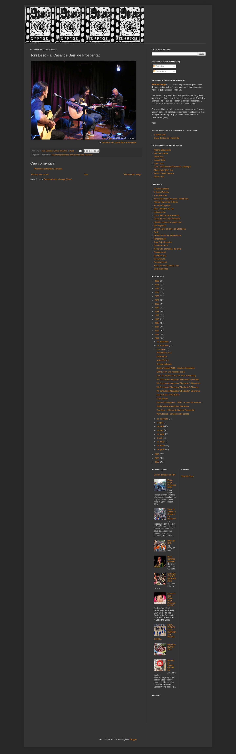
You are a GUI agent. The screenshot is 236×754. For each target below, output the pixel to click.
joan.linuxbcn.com (77, 155)
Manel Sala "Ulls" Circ (163, 170)
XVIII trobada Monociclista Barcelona (173, 406)
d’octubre (161, 349)
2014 (157, 327)
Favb (156, 232)
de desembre (163, 342)
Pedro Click (159, 177)
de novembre (163, 345)
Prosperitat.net (160, 262)
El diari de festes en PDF (165, 475)
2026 (157, 281)
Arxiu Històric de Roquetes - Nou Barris (171, 199)
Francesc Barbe (161, 153)
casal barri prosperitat (60, 155)
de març (161, 442)
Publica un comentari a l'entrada (48, 169)
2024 (157, 288)
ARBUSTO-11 (163, 360)
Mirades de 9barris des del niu (171, 665)
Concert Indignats (164, 364)
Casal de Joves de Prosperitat (167, 219)
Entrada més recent (39, 174)
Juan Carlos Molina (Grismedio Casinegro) (172, 167)
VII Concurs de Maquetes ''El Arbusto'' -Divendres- (178, 391)
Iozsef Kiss (159, 157)
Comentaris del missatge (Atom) (58, 179)
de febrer (161, 445)
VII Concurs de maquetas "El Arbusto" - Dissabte (178, 379)
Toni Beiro (89, 155)
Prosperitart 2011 (164, 353)
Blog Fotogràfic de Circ (164, 209)
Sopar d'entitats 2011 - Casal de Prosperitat (176, 368)
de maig (161, 434)
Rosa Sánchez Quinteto (171, 559)
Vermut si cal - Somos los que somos (173, 414)
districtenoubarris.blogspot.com (167, 222)
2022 (157, 296)
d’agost (160, 422)
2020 (157, 304)
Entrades (158, 66)
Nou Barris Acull (161, 245)
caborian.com (160, 212)
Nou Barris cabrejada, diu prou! (167, 249)
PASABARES (171, 542)
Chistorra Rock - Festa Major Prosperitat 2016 (171, 599)
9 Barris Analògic (161, 189)
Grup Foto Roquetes (163, 242)
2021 (157, 300)
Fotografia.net (160, 239)
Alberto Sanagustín (162, 150)
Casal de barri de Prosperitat (166, 215)
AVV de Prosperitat (162, 205)
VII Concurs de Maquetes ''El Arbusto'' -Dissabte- (178, 387)
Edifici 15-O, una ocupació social (171, 372)
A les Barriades (160, 195)
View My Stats (187, 476)
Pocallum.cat (159, 259)
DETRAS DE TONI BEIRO (168, 395)
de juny (160, 430)
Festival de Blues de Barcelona (167, 235)
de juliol (160, 426)
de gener (161, 449)
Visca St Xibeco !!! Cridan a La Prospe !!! (171, 514)
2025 (157, 285)
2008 (157, 462)
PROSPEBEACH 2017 (171, 647)
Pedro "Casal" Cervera (164, 173)
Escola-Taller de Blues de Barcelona (170, 229)
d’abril (160, 438)
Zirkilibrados (162, 356)
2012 (157, 334)
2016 (157, 319)
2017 (157, 315)
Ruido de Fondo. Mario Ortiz (166, 265)
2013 (157, 331)
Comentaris (159, 71)
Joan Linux (159, 163)
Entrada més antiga (132, 174)
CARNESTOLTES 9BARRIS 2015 (171, 577)
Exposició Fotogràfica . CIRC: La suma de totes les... (180, 402)
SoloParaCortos (161, 269)
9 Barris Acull (160, 135)
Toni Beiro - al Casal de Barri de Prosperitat (119, 142)
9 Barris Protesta (161, 192)
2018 (157, 311)
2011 (157, 338)
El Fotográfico (160, 225)
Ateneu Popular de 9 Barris (166, 202)
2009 (157, 458)
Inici (86, 174)
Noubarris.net (160, 252)
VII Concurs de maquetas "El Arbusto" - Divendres (178, 383)
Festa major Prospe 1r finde (171, 483)
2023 (157, 292)
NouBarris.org (160, 255)
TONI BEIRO (162, 399)
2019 (157, 308)
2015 (157, 323)
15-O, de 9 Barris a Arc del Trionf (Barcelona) (176, 375)
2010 (157, 454)
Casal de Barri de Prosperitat (166, 138)
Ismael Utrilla (159, 160)
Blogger (133, 739)
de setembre (162, 419)
